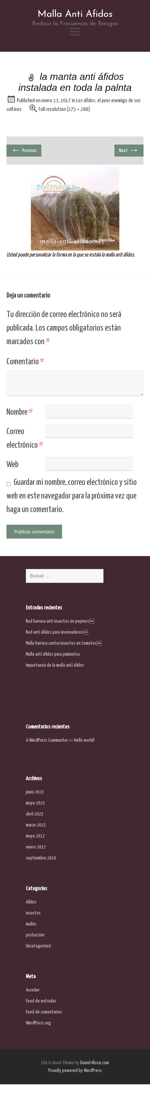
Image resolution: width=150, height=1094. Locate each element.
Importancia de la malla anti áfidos (55, 665)
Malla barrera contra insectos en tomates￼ (64, 643)
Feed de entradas (41, 1001)
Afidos (31, 902)
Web (12, 464)
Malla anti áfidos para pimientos (53, 654)
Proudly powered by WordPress (75, 1070)
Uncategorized (38, 946)
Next (129, 150)
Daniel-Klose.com (94, 1062)
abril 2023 (34, 814)
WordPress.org (38, 1023)
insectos (33, 913)
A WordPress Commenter (47, 740)
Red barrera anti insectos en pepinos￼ (60, 621)
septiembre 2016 (41, 858)
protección (35, 935)
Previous (24, 150)
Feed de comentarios (44, 1012)
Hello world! (84, 740)
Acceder (32, 990)
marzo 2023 (36, 825)
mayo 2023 (35, 803)
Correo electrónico (24, 438)
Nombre (19, 412)
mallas (31, 924)
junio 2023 (35, 792)
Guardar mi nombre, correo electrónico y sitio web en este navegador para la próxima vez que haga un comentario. (71, 496)
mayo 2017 (35, 836)
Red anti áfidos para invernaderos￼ (57, 632)
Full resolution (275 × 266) (64, 109)
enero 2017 (36, 847)
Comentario (25, 361)
